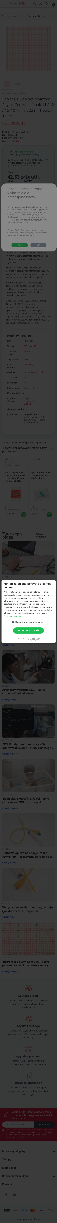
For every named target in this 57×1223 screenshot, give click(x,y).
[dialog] (28, 611)
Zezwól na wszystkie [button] (28, 630)
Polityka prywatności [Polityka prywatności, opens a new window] (13, 616)
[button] (28, 622)
